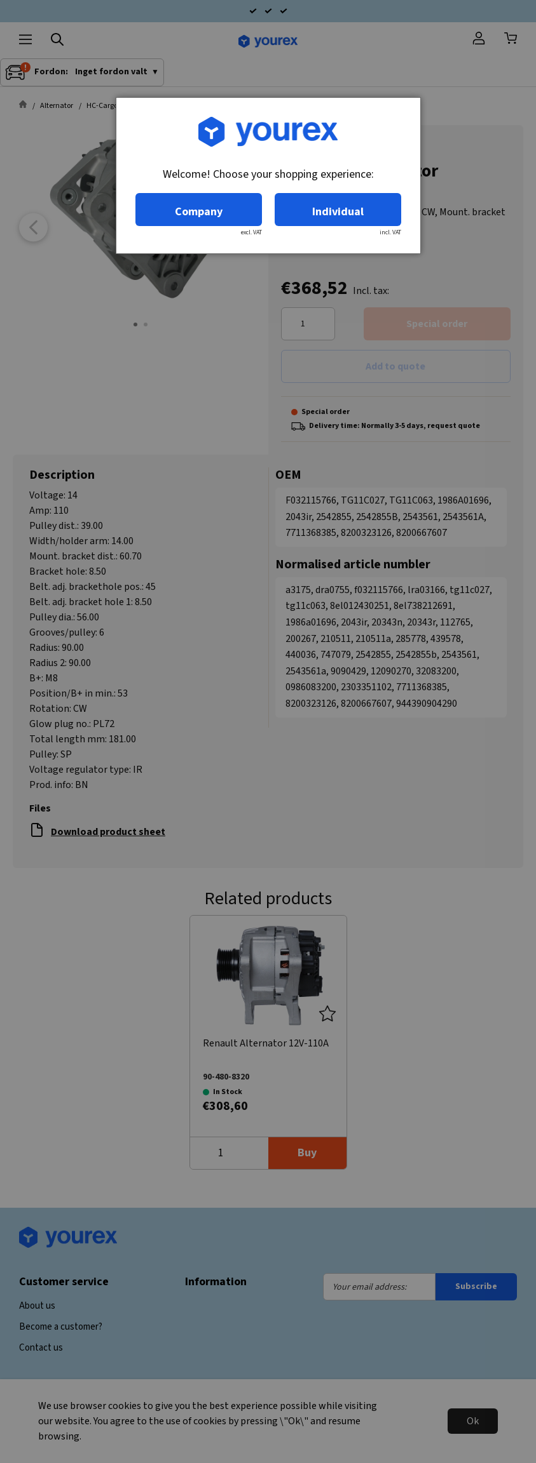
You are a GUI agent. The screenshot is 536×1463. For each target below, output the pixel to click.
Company (199, 212)
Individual (338, 212)
